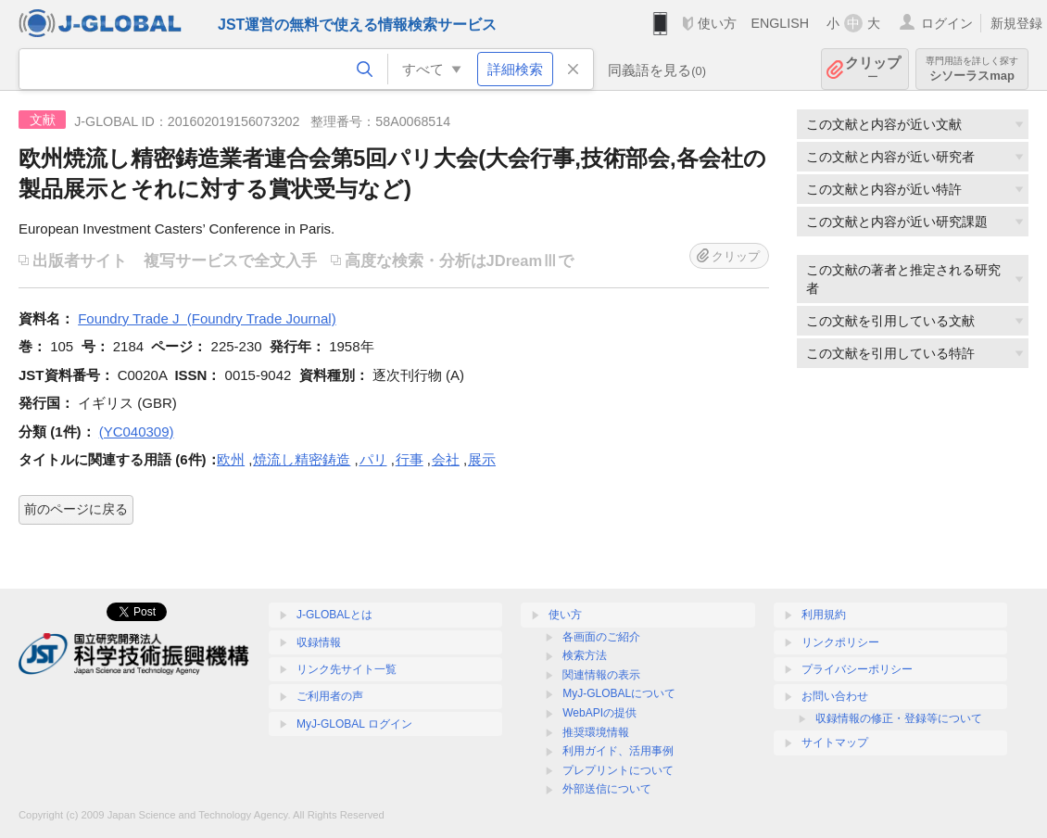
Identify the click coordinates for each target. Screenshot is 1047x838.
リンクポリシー (840, 642)
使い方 (717, 23)
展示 (482, 459)
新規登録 (1016, 23)
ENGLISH (780, 23)
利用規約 (823, 614)
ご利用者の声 (329, 696)
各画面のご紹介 (601, 636)
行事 (409, 459)
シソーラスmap (972, 69)
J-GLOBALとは (334, 614)
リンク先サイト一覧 (346, 669)
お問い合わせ (834, 696)
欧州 (231, 459)
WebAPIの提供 (599, 712)
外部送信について (606, 788)
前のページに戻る (76, 509)
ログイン (947, 23)
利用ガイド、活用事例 (618, 750)
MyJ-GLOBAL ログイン (354, 723)
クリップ (873, 69)
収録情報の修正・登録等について (898, 718)
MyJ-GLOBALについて (618, 693)
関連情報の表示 (601, 674)
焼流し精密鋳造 (301, 459)
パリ (373, 459)
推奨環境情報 (595, 732)
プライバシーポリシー (857, 669)
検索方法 (584, 655)
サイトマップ (834, 742)
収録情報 (318, 642)
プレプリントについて (618, 770)
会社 (446, 459)
